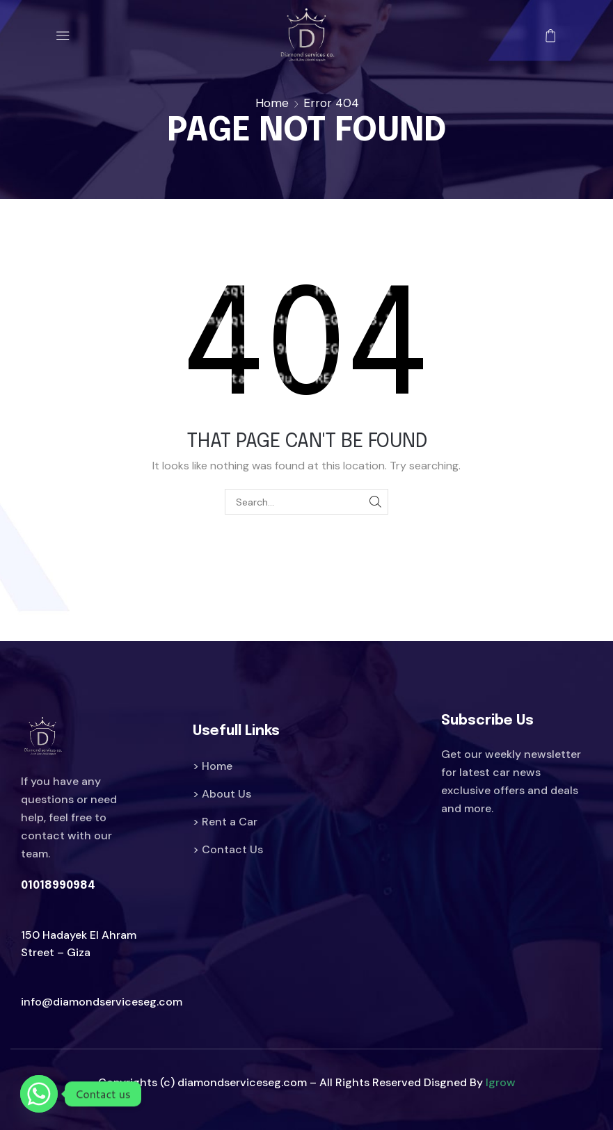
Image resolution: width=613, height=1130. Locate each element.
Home (272, 103)
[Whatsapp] (39, 1094)
